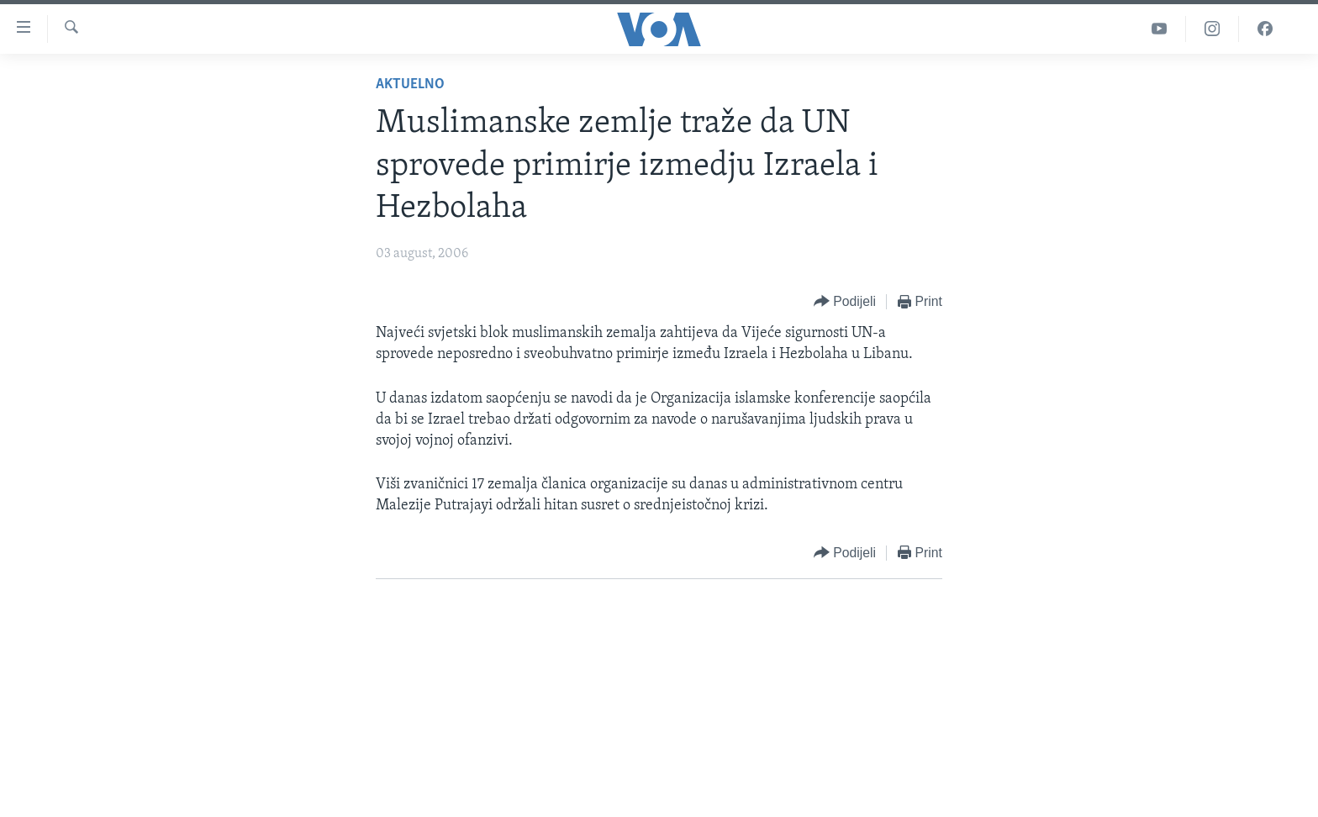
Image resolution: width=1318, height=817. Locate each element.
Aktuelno (410, 84)
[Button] (845, 302)
